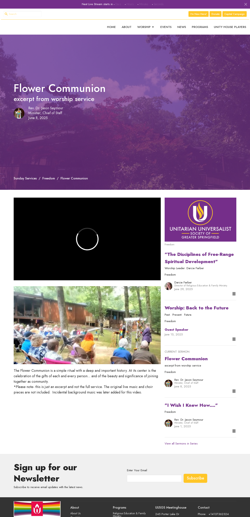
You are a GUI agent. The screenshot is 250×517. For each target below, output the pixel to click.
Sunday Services (25, 182)
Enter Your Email (137, 474)
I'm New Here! (198, 14)
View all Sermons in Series (181, 447)
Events (165, 29)
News (181, 29)
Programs (200, 29)
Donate (216, 14)
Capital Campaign (234, 14)
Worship (145, 29)
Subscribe (195, 482)
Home (111, 29)
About (126, 29)
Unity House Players (230, 29)
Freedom (48, 182)
